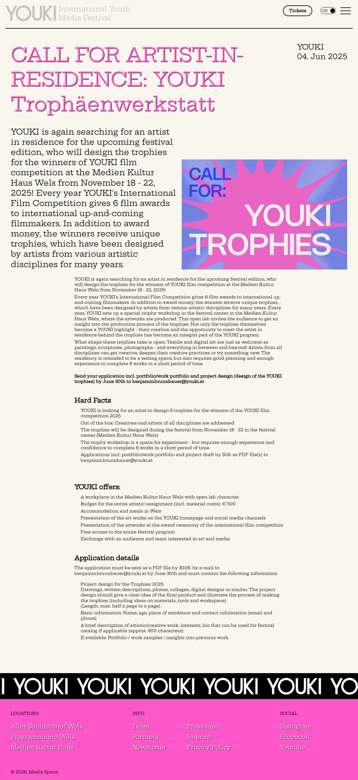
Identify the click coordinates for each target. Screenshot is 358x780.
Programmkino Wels (43, 737)
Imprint (199, 737)
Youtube (292, 747)
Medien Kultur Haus (42, 747)
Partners (145, 737)
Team (141, 726)
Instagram (296, 726)
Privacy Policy (209, 747)
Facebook (295, 737)
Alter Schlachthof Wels (47, 726)
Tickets (297, 10)
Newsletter (149, 747)
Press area (203, 726)
